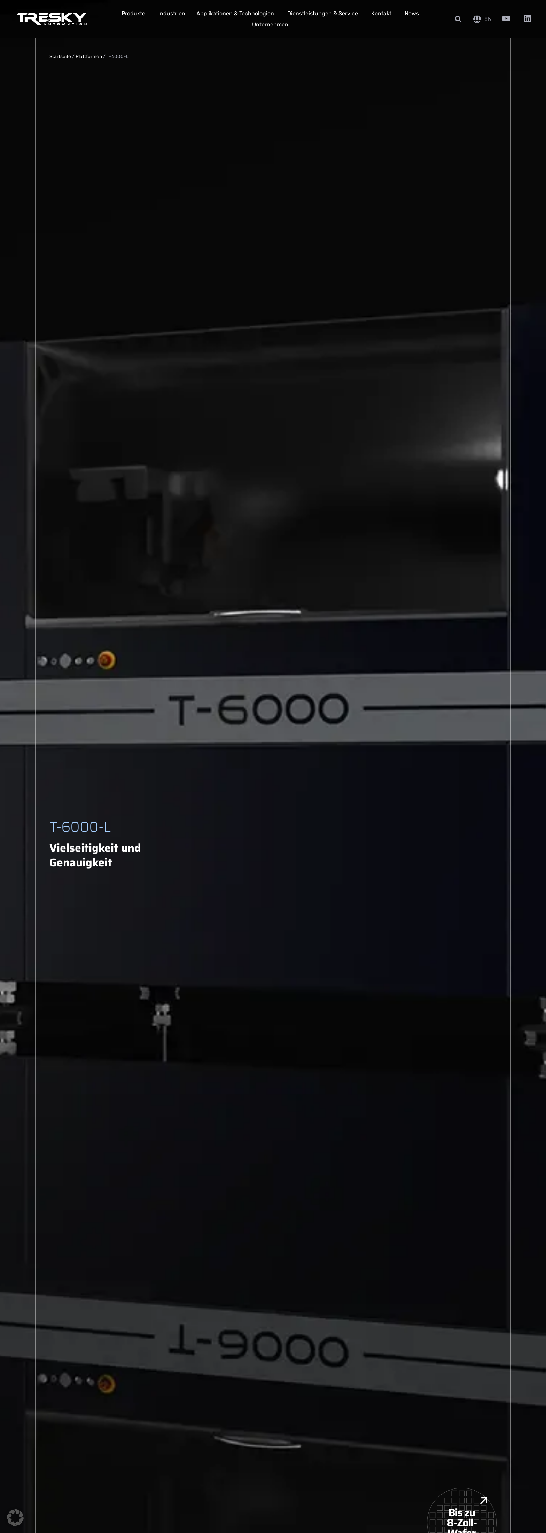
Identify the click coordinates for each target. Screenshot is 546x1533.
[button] (458, 19)
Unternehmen (270, 24)
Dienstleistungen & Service (322, 13)
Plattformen (89, 56)
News (412, 13)
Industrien (171, 13)
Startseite (60, 56)
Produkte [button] (133, 13)
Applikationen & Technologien (235, 13)
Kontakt (381, 13)
